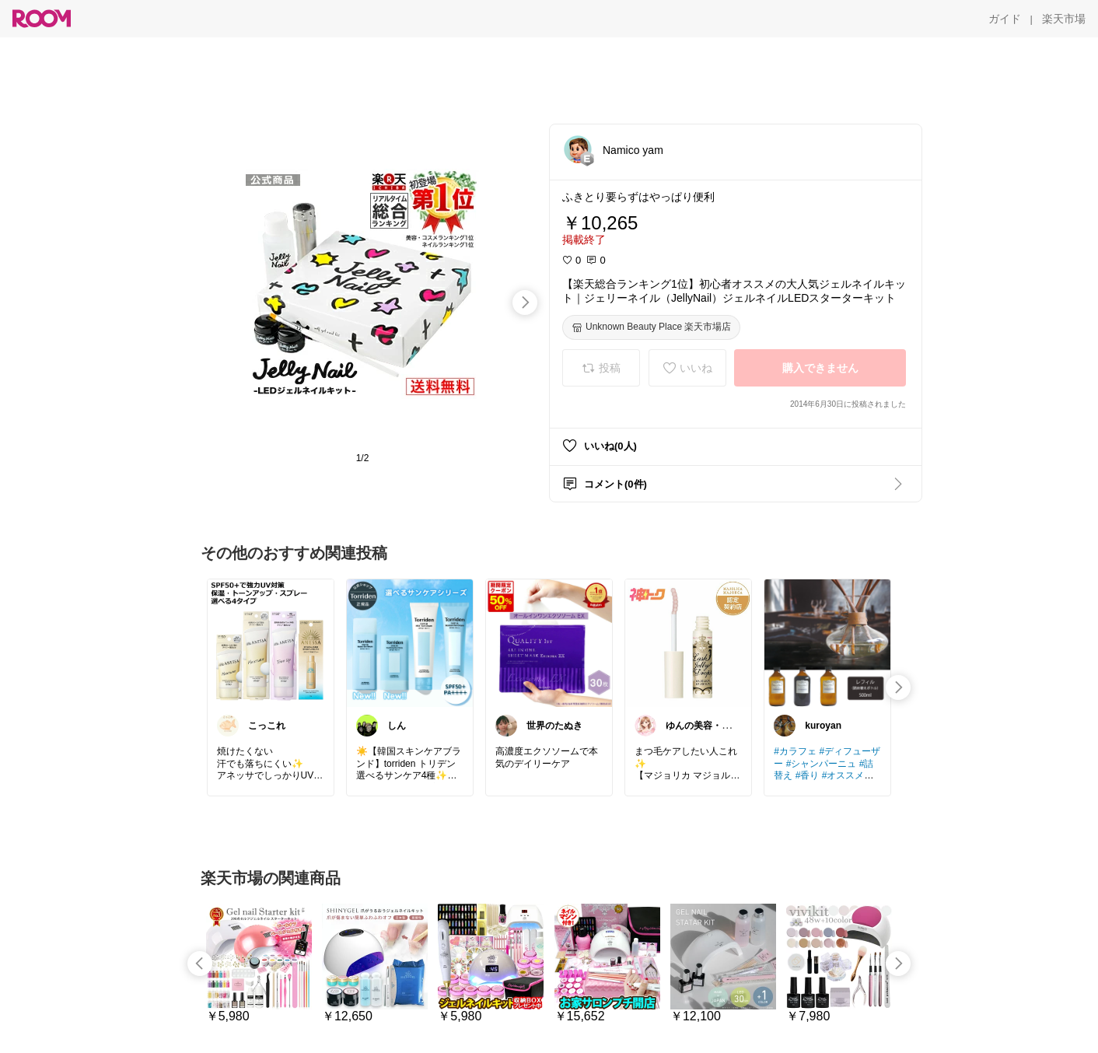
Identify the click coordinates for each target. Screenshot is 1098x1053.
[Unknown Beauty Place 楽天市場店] (651, 327)
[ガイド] (1004, 19)
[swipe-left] (199, 963)
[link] (271, 642)
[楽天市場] (1064, 19)
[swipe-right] (524, 302)
